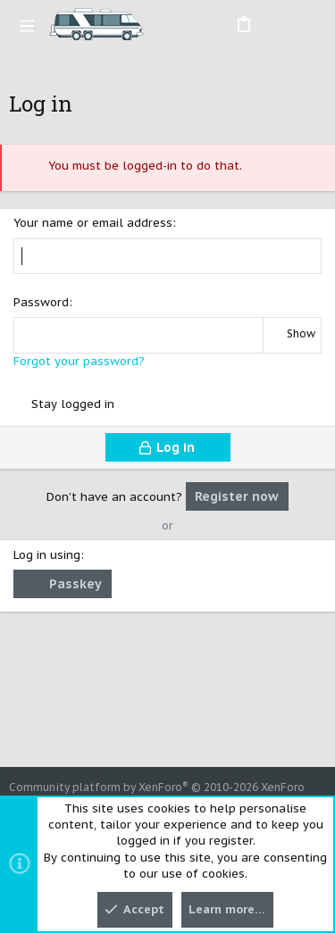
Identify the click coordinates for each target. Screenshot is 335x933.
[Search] (308, 25)
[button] (27, 25)
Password (41, 302)
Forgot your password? (79, 361)
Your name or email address (92, 222)
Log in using (46, 554)
